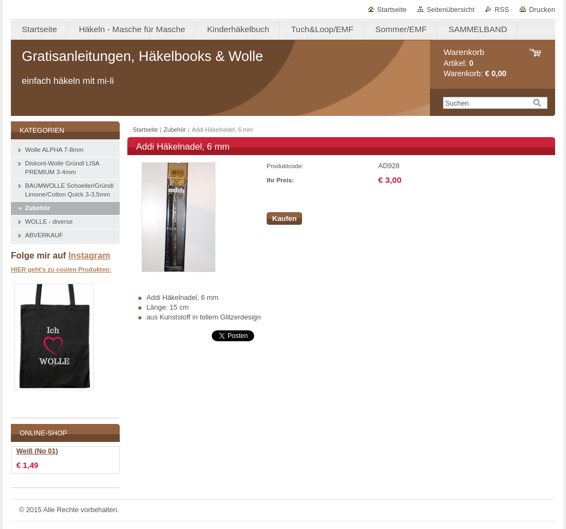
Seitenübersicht (451, 9)
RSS (502, 9)
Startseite (392, 9)
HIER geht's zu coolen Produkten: (61, 269)
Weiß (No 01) (37, 451)
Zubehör (175, 129)
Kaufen (284, 218)
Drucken (542, 9)
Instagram (89, 255)
